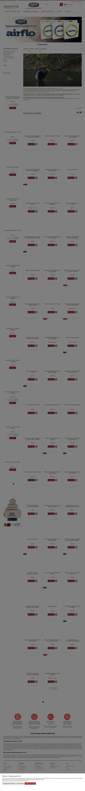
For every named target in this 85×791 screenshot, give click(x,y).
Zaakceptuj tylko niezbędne (9, 783)
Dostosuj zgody (20, 783)
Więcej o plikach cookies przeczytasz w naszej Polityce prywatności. (15, 780)
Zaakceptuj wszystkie (30, 783)
